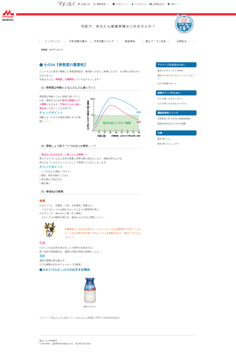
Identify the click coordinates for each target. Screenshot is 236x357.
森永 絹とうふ (164, 138)
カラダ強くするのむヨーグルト (172, 103)
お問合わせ (158, 4)
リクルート (140, 4)
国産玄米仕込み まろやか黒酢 (171, 123)
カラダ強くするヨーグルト (170, 98)
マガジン (122, 4)
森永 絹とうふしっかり (168, 143)
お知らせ (85, 4)
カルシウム (80, 317)
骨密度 (90, 317)
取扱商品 (130, 41)
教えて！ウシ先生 (156, 41)
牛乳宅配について (104, 41)
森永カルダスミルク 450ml (170, 70)
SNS (174, 4)
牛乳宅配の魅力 (78, 41)
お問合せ (182, 41)
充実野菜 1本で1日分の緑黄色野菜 (173, 118)
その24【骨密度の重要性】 (65, 65)
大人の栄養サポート (167, 83)
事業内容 (103, 4)
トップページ (52, 41)
